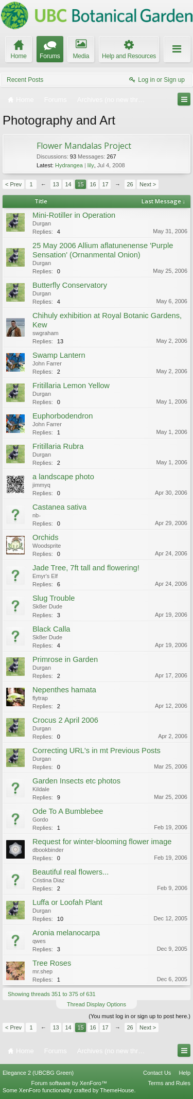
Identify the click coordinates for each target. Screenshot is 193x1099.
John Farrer (47, 363)
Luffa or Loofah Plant (67, 902)
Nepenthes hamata (64, 690)
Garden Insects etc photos (76, 781)
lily (90, 165)
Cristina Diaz (48, 880)
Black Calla (51, 629)
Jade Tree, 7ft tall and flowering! (85, 568)
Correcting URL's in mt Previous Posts (96, 750)
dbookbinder (48, 850)
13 (55, 184)
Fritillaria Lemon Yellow (71, 385)
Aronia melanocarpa (66, 933)
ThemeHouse (117, 1090)
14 (68, 184)
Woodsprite (46, 546)
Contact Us (157, 1073)
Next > (147, 184)
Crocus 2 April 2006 (65, 720)
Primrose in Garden (65, 659)
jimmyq (41, 485)
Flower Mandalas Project (84, 145)
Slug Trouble (53, 598)
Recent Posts (25, 79)
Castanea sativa (59, 507)
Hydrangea (69, 165)
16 (93, 184)
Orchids (45, 537)
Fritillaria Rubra (57, 446)
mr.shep (42, 971)
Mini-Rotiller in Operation (73, 215)
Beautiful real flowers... (70, 872)
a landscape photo (63, 477)
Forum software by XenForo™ (69, 1083)
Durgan (41, 223)
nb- (36, 515)
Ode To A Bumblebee (67, 811)
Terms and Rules (169, 1083)
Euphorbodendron (62, 416)
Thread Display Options (96, 1004)
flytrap (40, 698)
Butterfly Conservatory (69, 285)
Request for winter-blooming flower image (101, 842)
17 (105, 184)
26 (130, 184)
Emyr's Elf (45, 576)
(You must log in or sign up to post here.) (139, 1016)
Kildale (40, 789)
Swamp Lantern (58, 355)
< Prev (13, 184)
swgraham (45, 333)
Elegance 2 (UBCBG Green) (38, 1073)
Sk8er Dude (47, 606)
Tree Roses (51, 963)
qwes (39, 941)
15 (80, 184)
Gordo (40, 819)
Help (184, 1073)
